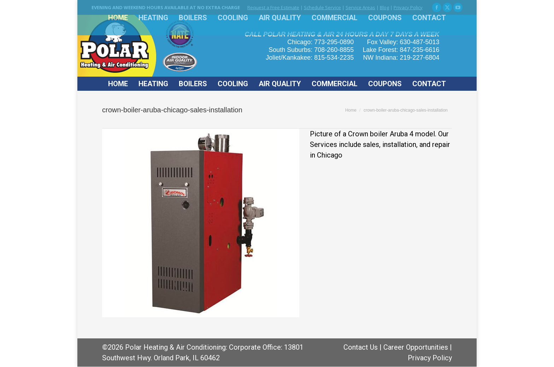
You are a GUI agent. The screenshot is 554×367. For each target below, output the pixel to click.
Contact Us (360, 347)
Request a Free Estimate (273, 7)
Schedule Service (322, 7)
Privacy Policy (408, 7)
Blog (384, 7)
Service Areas (360, 7)
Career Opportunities (415, 347)
